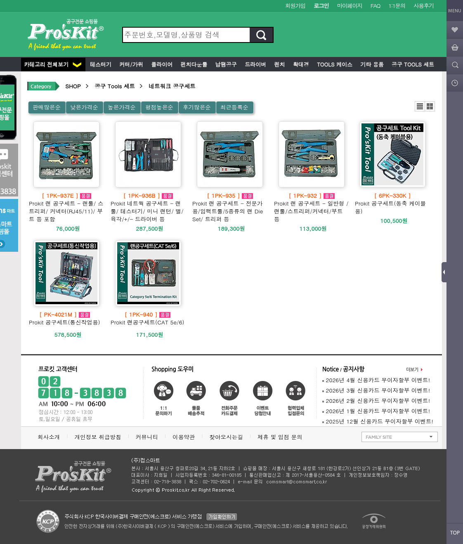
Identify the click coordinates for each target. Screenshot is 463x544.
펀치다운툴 (193, 64)
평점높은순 (159, 107)
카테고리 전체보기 (52, 64)
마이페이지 (349, 5)
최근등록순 (234, 107)
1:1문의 (396, 5)
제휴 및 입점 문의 (281, 437)
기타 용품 (371, 64)
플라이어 (160, 64)
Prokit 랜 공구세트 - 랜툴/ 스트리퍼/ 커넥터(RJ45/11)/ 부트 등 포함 (66, 207)
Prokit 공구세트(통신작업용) (64, 318)
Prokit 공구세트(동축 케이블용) (392, 203)
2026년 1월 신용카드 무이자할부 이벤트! (376, 411)
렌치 (278, 64)
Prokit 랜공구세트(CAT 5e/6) (147, 318)
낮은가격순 (84, 107)
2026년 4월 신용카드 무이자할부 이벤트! (376, 380)
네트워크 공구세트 (172, 86)
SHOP (72, 86)
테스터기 (99, 64)
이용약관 (183, 437)
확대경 (300, 64)
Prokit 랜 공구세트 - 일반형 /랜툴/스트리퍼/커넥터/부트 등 (311, 207)
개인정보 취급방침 (97, 437)
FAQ (375, 5)
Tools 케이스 (333, 64)
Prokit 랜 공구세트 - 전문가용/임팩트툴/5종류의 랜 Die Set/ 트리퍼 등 (229, 207)
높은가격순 (122, 107)
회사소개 (49, 437)
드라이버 (254, 64)
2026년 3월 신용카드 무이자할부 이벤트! (376, 390)
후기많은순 (197, 107)
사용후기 (423, 5)
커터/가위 (130, 64)
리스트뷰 (420, 106)
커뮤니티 (147, 437)
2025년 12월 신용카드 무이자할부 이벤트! (377, 421)
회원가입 (295, 5)
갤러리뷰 (430, 106)
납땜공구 (224, 64)
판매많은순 (47, 107)
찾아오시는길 (226, 437)
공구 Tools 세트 (412, 64)
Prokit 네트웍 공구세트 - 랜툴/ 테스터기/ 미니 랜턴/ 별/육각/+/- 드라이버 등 (148, 207)
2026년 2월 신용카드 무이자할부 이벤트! (376, 400)
